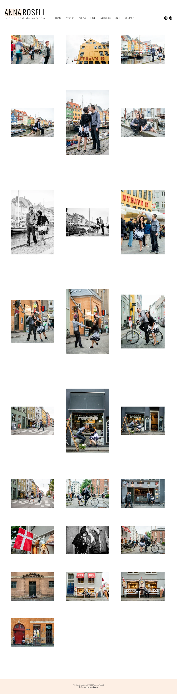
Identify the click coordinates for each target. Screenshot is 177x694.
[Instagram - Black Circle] (170, 18)
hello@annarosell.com (88, 687)
